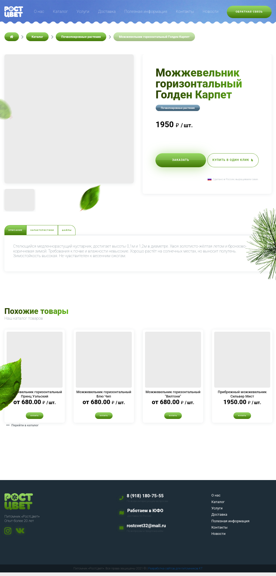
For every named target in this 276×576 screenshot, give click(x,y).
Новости (211, 11)
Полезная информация (145, 11)
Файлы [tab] (100, 231)
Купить (35, 418)
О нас (39, 11)
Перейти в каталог (26, 428)
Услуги (83, 11)
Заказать (176, 161)
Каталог (60, 11)
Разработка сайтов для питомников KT (175, 572)
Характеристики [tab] (62, 231)
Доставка (107, 11)
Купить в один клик (228, 161)
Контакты (185, 11)
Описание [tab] (21, 231)
